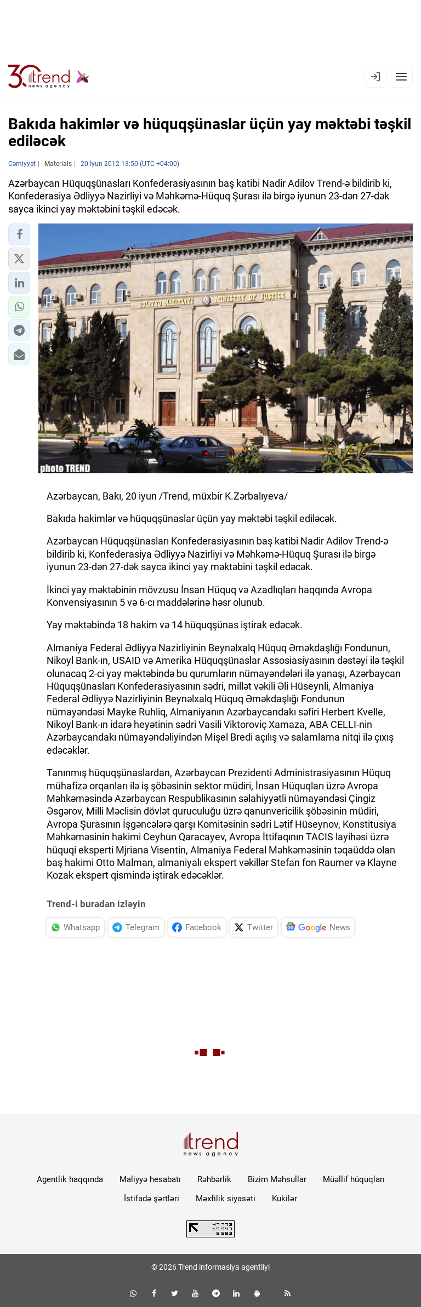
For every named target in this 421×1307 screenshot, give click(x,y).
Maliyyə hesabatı (150, 1179)
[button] (19, 234)
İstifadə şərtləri (151, 1198)
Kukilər (284, 1198)
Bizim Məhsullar (277, 1179)
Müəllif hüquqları (354, 1179)
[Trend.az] (48, 77)
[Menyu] (401, 77)
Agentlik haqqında (70, 1179)
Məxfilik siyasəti (225, 1198)
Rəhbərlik (214, 1179)
